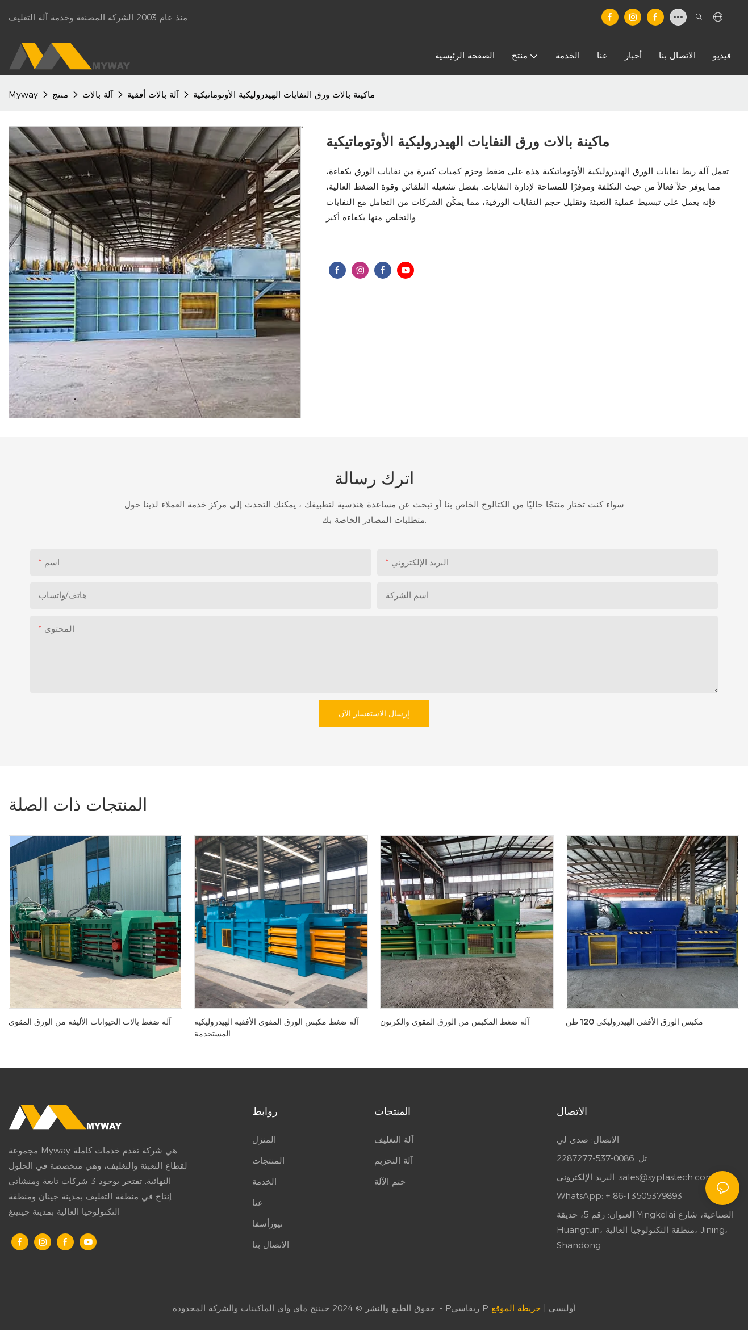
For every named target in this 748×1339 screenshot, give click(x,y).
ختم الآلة (390, 1181)
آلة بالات (97, 94)
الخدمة (264, 1181)
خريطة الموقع (516, 1308)
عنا (257, 1202)
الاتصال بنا (270, 1244)
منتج (60, 94)
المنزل (264, 1139)
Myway (23, 94)
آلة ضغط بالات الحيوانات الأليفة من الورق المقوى (90, 1021)
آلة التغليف (393, 1139)
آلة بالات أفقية (153, 94)
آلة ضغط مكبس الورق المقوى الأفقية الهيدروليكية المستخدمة (276, 1027)
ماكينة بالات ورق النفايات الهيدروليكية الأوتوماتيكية (284, 94)
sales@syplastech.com (666, 1177)
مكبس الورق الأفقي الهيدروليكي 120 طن (634, 1021)
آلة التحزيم (393, 1160)
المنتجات (268, 1160)
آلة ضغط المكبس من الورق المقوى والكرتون (454, 1021)
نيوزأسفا (267, 1223)
